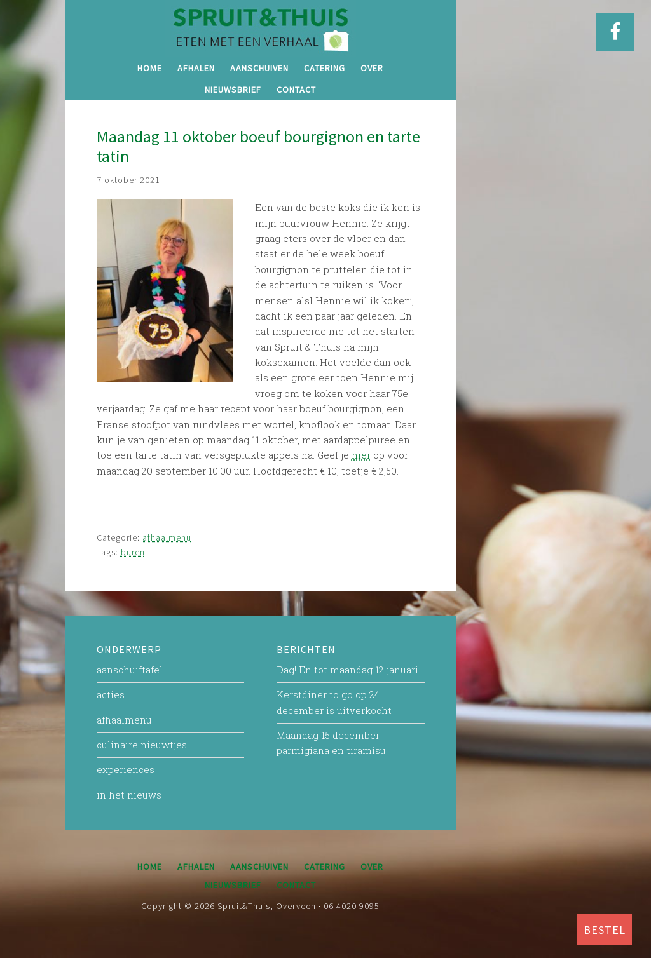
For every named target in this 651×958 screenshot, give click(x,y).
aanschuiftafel (130, 669)
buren (133, 552)
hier (361, 455)
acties (111, 694)
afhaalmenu (166, 537)
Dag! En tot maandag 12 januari (347, 669)
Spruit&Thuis (260, 28)
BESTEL (605, 929)
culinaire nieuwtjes (142, 744)
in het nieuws (129, 794)
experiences (125, 769)
